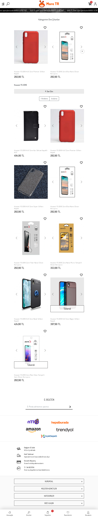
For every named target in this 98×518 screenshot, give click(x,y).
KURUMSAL (49, 481)
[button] (16, 47)
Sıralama (54, 98)
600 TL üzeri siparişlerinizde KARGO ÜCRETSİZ (50, 10)
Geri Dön (49, 91)
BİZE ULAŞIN (49, 503)
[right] (82, 51)
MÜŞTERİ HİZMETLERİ (49, 488)
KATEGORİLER (49, 496)
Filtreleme (44, 98)
